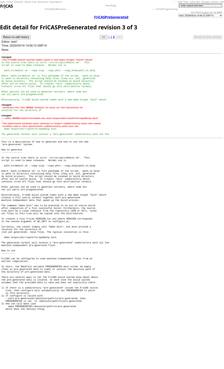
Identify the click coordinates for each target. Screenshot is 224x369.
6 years (205, 12)
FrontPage (110, 5)
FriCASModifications (55, 9)
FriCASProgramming (167, 9)
